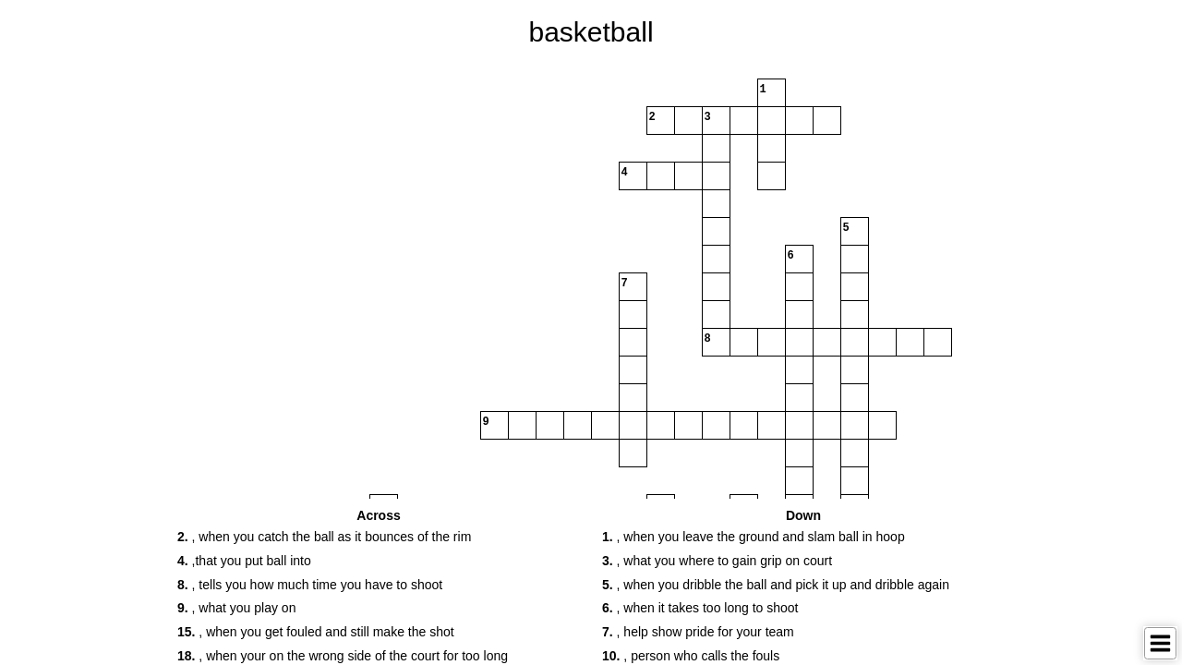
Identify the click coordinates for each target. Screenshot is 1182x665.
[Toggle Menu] (1160, 643)
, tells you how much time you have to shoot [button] (309, 584)
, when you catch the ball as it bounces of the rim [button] (324, 536)
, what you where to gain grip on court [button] (717, 560)
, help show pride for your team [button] (698, 631)
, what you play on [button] (236, 607)
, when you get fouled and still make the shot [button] (315, 631)
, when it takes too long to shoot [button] (700, 607)
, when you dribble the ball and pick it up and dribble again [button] (775, 584)
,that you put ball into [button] (244, 560)
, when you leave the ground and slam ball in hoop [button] (753, 536)
